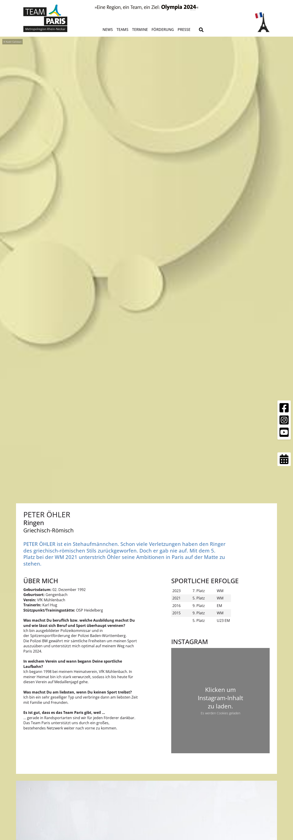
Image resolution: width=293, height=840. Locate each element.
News (108, 29)
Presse (184, 29)
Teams (122, 29)
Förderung (163, 29)
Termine (140, 29)
